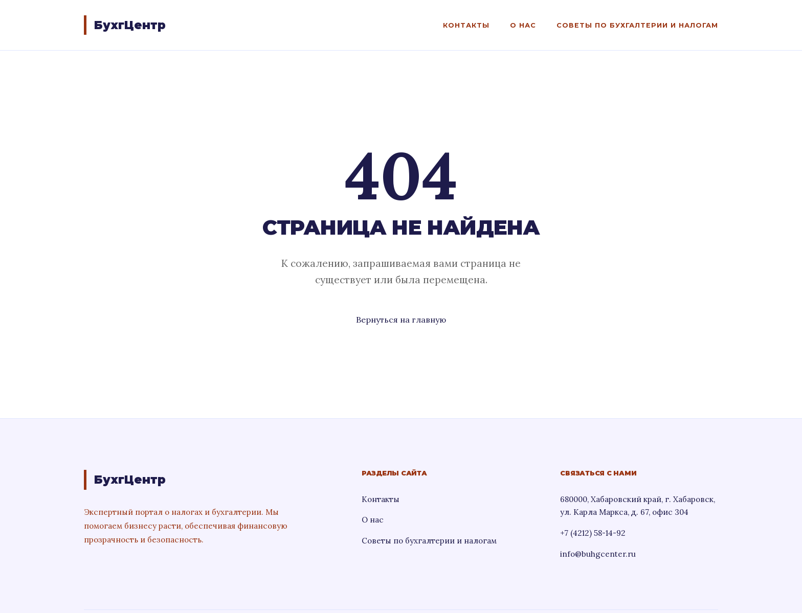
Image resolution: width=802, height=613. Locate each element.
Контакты (466, 25)
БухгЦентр (130, 25)
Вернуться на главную (401, 319)
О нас (523, 25)
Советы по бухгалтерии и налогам (637, 25)
